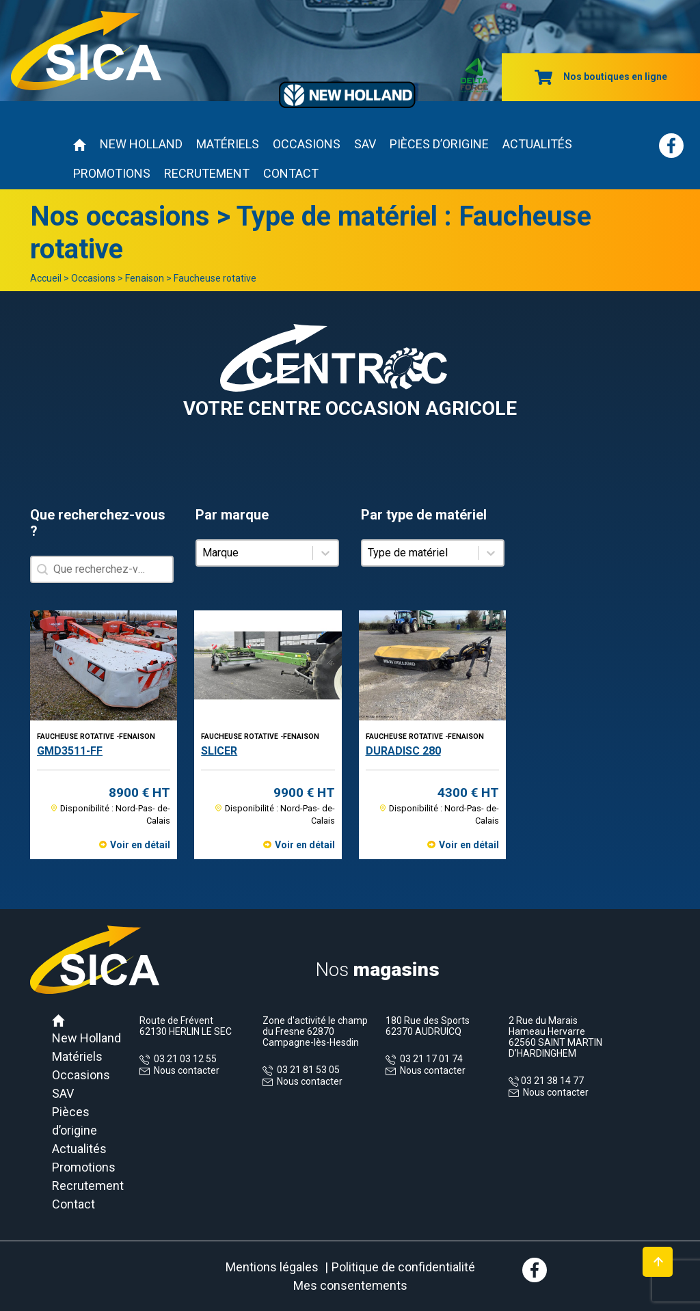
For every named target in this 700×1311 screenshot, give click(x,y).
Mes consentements (350, 1285)
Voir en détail (140, 844)
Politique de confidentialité (403, 1267)
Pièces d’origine (439, 144)
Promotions (111, 173)
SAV (365, 144)
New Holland (141, 144)
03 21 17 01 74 (429, 1058)
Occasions (306, 144)
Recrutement (207, 173)
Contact (291, 173)
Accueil (46, 278)
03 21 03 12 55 (183, 1058)
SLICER (219, 750)
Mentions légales (272, 1267)
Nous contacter (186, 1070)
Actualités (537, 144)
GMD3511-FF (70, 750)
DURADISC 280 (403, 750)
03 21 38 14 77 (551, 1080)
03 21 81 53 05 (306, 1069)
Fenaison (144, 278)
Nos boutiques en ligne (601, 76)
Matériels (227, 144)
